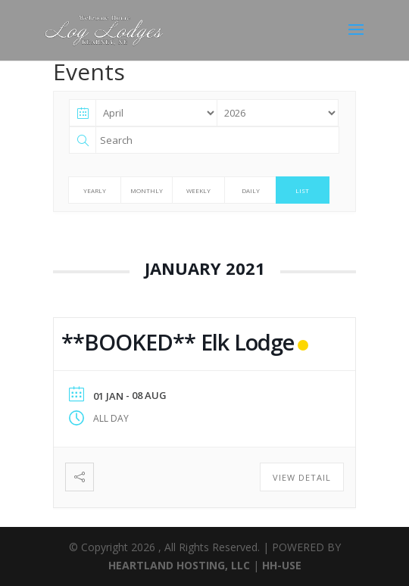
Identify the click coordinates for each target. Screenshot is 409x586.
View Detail (302, 477)
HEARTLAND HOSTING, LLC (179, 565)
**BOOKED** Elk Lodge (177, 342)
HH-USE (281, 565)
